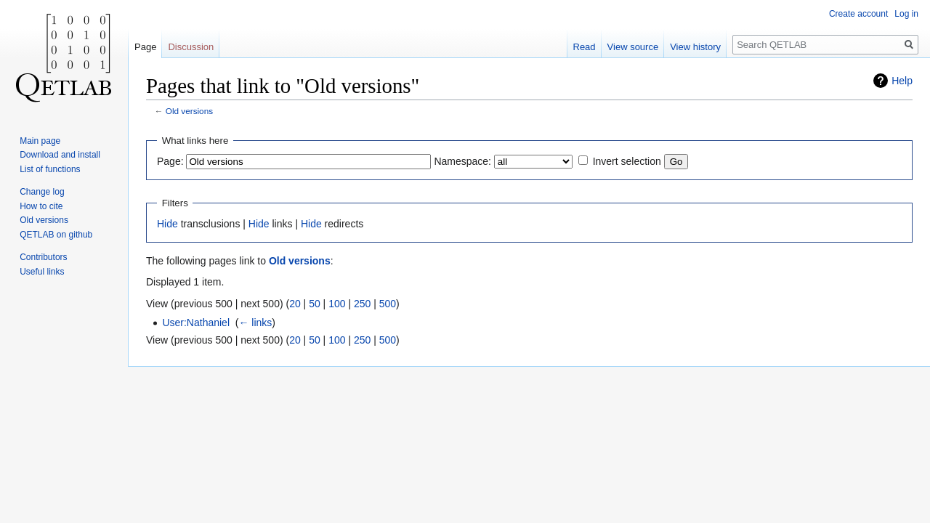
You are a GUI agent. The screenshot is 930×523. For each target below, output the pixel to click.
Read (584, 46)
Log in (906, 14)
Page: (170, 161)
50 (314, 303)
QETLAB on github (56, 235)
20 (295, 303)
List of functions (50, 169)
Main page (40, 141)
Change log (42, 192)
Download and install (60, 155)
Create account (858, 14)
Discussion (191, 46)
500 (387, 303)
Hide (167, 224)
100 (336, 303)
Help (902, 80)
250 (362, 303)
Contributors (43, 257)
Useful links (42, 272)
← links (255, 322)
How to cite (41, 206)
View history (695, 46)
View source (633, 46)
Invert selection (627, 161)
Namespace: (462, 161)
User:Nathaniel (196, 322)
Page (145, 46)
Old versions (189, 110)
